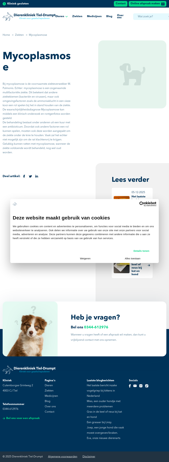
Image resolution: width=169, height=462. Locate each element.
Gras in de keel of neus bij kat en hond (104, 415)
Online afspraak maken (148, 3)
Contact (121, 3)
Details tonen (141, 250)
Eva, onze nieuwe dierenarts (103, 438)
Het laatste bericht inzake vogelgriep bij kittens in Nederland (102, 390)
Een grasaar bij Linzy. (99, 422)
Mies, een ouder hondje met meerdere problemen (103, 404)
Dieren (61, 17)
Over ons (120, 16)
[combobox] (153, 17)
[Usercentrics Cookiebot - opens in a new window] (141, 204)
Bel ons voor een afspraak (21, 418)
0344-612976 (96, 327)
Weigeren (85, 258)
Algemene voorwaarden (62, 456)
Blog (109, 17)
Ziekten (77, 17)
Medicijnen (94, 17)
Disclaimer (89, 456)
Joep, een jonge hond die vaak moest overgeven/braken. (105, 430)
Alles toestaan (132, 258)
